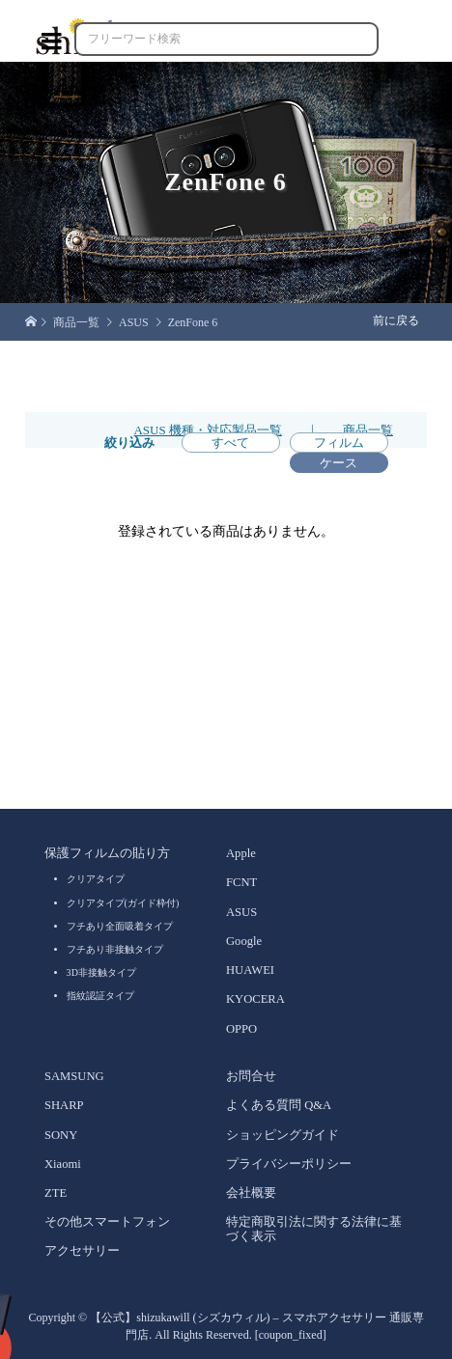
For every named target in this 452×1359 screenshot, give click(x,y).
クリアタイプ (96, 879)
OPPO (241, 1029)
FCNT (241, 882)
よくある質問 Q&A (278, 1105)
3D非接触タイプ (101, 972)
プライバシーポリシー (289, 1164)
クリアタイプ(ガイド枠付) (123, 903)
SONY (60, 1135)
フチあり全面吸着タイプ (120, 926)
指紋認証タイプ (100, 995)
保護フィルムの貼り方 (107, 853)
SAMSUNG (74, 1076)
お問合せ (251, 1076)
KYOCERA (255, 999)
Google (244, 941)
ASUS (241, 912)
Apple (241, 853)
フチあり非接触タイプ (115, 949)
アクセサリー (82, 1251)
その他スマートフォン (107, 1222)
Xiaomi (62, 1164)
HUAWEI (250, 970)
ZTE (55, 1193)
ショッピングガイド (282, 1135)
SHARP (64, 1105)
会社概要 (251, 1193)
